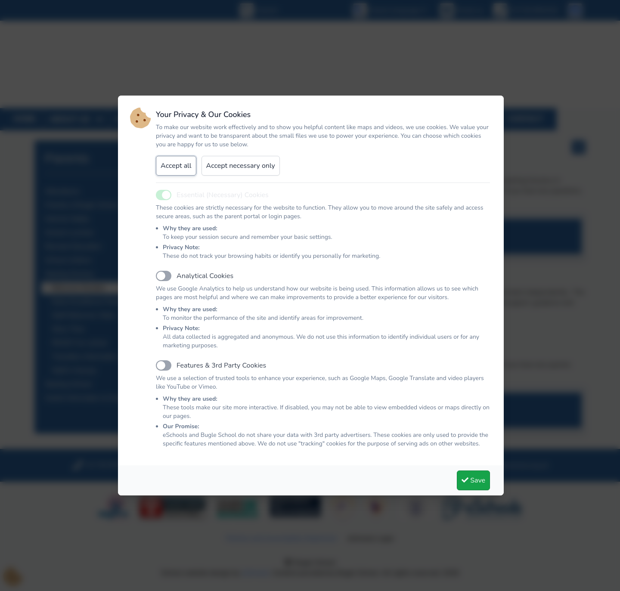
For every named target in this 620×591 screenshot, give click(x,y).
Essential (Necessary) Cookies (223, 195)
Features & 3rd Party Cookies (221, 365)
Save (473, 480)
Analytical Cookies (205, 276)
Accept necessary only (240, 165)
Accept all (176, 165)
